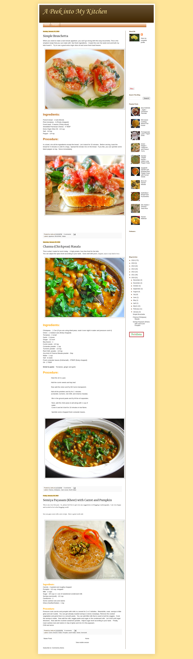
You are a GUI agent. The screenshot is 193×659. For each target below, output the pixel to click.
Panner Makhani (144, 217)
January (136, 312)
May (134, 300)
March (135, 306)
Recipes (55, 25)
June (135, 297)
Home (46, 25)
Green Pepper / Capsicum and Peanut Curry (145, 147)
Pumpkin (65, 632)
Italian (64, 236)
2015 (133, 263)
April (135, 303)
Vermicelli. (84, 632)
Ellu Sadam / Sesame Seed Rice (145, 206)
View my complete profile (144, 40)
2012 (133, 272)
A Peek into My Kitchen (75, 12)
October (136, 286)
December (136, 280)
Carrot (50, 632)
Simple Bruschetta (55, 36)
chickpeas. (57, 490)
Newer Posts (48, 638)
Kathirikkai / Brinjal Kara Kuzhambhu (145, 194)
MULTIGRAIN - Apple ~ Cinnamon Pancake (145, 110)
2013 (133, 269)
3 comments (67, 234)
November (136, 283)
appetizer (51, 236)
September (137, 289)
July (134, 294)
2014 (133, 266)
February (136, 309)
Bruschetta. (58, 236)
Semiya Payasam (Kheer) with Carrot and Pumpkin (77, 500)
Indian (60, 632)
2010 (133, 277)
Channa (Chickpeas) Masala (62, 246)
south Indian (72, 632)
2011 (133, 275)
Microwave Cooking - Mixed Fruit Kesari (144, 122)
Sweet (78, 632)
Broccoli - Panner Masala (144, 182)
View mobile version (82, 642)
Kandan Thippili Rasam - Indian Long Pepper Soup (145, 159)
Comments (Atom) (58, 648)
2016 (133, 260)
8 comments (68, 630)
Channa (51, 490)
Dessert (55, 632)
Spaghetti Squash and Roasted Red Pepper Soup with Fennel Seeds (145, 172)
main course (64, 490)
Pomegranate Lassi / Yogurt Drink (145, 133)
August (135, 292)
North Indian (72, 490)
